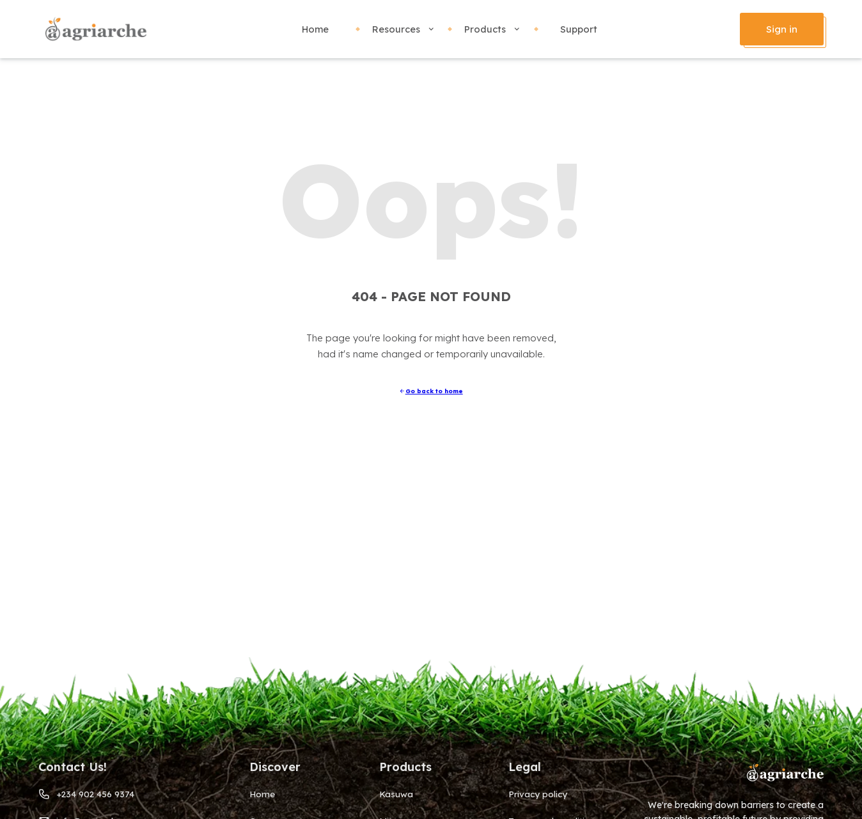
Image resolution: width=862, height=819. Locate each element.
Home (315, 29)
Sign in (781, 29)
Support (578, 29)
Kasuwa (396, 793)
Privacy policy (537, 793)
